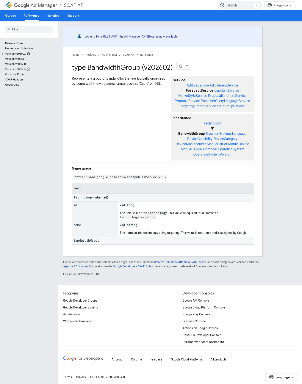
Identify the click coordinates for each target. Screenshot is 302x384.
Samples (53, 15)
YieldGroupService (231, 106)
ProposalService (187, 101)
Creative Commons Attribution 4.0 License (180, 262)
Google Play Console (196, 314)
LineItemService (226, 90)
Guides (10, 15)
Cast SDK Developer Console (202, 335)
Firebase (156, 359)
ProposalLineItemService (227, 96)
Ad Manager (35, 5)
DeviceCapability (200, 139)
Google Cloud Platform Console (204, 307)
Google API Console (196, 300)
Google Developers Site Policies (133, 266)
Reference (146, 54)
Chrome (136, 359)
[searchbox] (29, 29)
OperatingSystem (231, 149)
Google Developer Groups (80, 300)
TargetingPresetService (198, 106)
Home (75, 54)
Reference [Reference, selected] (31, 15)
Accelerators (72, 314)
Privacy (81, 377)
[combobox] (239, 5)
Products (90, 54)
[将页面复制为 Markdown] (180, 65)
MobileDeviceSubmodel (199, 149)
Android (117, 359)
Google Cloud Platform (186, 359)
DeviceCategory (225, 139)
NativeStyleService (192, 96)
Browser (212, 134)
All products (218, 359)
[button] (28, 53)
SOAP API (74, 5)
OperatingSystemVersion (212, 154)
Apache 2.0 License (75, 266)
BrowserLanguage (233, 134)
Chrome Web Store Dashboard (203, 342)
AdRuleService (198, 85)
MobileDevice (238, 144)
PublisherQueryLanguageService (225, 101)
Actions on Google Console (201, 328)
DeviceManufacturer (190, 144)
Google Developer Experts (80, 307)
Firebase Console (194, 321)
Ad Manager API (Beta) (140, 36)
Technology (212, 123)
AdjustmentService (224, 85)
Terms (67, 377)
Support (73, 15)
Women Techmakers (77, 321)
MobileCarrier (217, 144)
